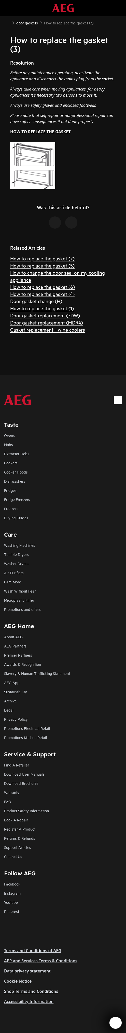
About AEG (13, 636)
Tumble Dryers (16, 554)
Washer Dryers (16, 563)
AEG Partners (15, 645)
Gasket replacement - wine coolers (47, 329)
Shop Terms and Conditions (31, 991)
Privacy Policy (16, 719)
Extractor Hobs (16, 453)
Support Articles (17, 847)
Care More (12, 581)
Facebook (12, 883)
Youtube (11, 902)
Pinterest (11, 911)
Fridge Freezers (17, 499)
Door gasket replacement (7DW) (45, 315)
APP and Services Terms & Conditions (40, 961)
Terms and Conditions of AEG (32, 950)
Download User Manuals (24, 774)
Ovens (9, 435)
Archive (10, 700)
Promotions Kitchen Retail (25, 737)
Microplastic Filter (19, 600)
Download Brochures (21, 783)
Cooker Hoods (16, 471)
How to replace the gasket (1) (42, 308)
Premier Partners (18, 655)
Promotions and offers (22, 609)
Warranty (11, 792)
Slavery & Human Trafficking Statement (37, 673)
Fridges (10, 490)
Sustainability (15, 691)
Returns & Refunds (19, 838)
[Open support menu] (115, 1023)
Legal (8, 709)
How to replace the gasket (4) (42, 294)
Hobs (8, 444)
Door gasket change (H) (36, 301)
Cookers (11, 462)
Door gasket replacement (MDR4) (46, 322)
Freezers (11, 508)
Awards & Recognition (22, 664)
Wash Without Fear (20, 590)
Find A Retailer (16, 764)
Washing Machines (19, 545)
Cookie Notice (18, 981)
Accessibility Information (28, 1001)
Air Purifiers (14, 572)
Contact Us (13, 856)
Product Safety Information (26, 810)
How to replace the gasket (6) (42, 287)
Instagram (12, 893)
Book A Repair (16, 819)
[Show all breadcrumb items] (8, 22)
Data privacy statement (27, 971)
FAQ (7, 801)
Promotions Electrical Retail (27, 728)
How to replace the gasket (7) (42, 258)
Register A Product (19, 829)
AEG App (12, 682)
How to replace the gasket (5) (42, 265)
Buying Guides (16, 517)
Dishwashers (14, 481)
